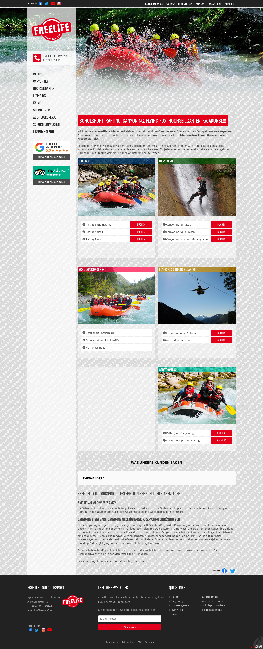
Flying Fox (40, 95)
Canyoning (40, 81)
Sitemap (149, 642)
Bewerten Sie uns (51, 150)
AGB (140, 642)
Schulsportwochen (46, 124)
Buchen (141, 224)
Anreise (229, 3)
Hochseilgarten (43, 88)
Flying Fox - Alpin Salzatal (181, 333)
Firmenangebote (43, 131)
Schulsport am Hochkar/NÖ (102, 340)
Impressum (112, 642)
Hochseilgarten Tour (178, 340)
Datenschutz (128, 642)
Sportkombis (42, 110)
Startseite (36, 4)
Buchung (221, 433)
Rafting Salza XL (95, 232)
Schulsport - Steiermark (100, 332)
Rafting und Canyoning (180, 433)
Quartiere (215, 3)
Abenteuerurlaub (44, 117)
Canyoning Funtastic (178, 224)
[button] (78, 489)
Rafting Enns (93, 239)
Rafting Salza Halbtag (98, 224)
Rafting (38, 74)
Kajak (37, 102)
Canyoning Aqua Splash (180, 232)
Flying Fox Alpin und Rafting (183, 440)
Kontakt (201, 3)
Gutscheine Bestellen (179, 3)
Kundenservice (154, 3)
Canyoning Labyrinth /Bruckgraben (187, 239)
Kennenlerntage (95, 347)
